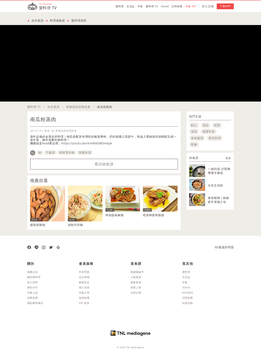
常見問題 (84, 272)
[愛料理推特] (51, 247)
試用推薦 (177, 6)
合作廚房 (53, 106)
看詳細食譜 (103, 164)
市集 (140, 6)
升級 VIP (190, 6)
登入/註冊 (208, 6)
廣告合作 (32, 287)
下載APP (225, 6)
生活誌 (131, 6)
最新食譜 (136, 282)
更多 (228, 158)
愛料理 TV (152, 6)
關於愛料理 (34, 277)
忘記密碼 (84, 277)
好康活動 (187, 303)
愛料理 (120, 6)
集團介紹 (32, 272)
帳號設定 (84, 282)
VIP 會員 (84, 303)
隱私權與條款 (35, 303)
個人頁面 (84, 287)
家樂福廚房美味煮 (78, 106)
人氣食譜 (136, 277)
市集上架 (32, 292)
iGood (165, 6)
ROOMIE (187, 292)
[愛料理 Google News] (58, 247)
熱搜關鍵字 (137, 272)
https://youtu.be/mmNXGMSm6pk (86, 143)
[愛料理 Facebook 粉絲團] (29, 247)
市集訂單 (84, 292)
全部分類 (136, 292)
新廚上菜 (136, 287)
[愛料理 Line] (36, 247)
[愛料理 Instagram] (44, 247)
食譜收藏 (84, 297)
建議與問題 (224, 247)
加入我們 (32, 282)
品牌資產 (32, 297)
